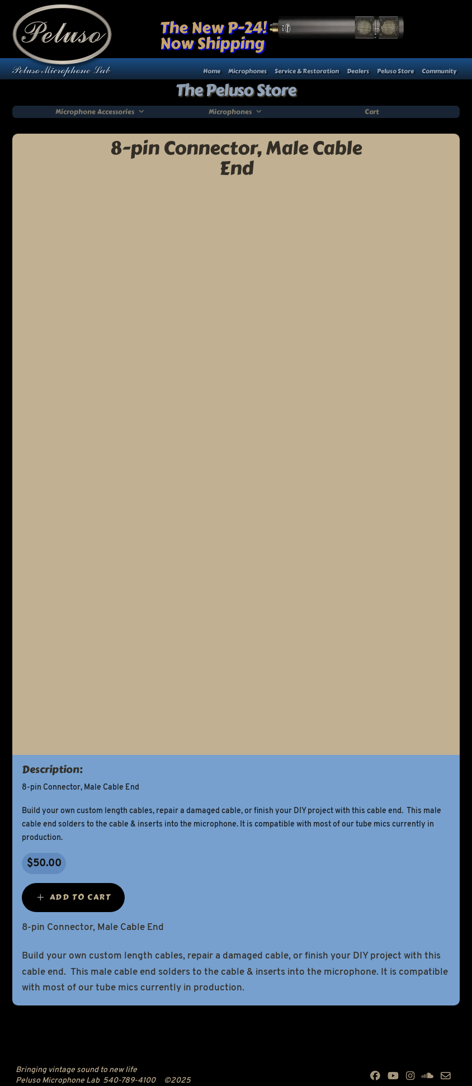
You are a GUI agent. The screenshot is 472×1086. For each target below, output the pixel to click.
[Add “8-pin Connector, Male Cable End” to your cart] (73, 897)
